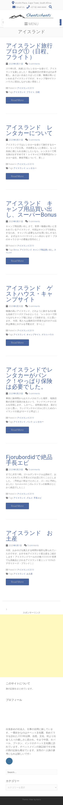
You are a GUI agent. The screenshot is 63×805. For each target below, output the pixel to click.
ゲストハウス (48, 334)
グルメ (30, 497)
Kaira (38, 799)
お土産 (30, 573)
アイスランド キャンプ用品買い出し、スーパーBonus (31, 209)
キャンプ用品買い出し (43, 249)
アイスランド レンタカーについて (29, 130)
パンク (30, 421)
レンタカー (32, 168)
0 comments (34, 63)
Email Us (20, 7)
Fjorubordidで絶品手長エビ (29, 460)
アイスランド (19, 92)
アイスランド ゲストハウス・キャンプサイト (29, 294)
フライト (31, 92)
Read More (17, 100)
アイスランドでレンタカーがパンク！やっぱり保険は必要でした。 (29, 378)
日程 (38, 92)
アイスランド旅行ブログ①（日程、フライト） (29, 51)
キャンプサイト (34, 334)
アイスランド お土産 (29, 536)
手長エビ (38, 497)
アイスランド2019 (25, 88)
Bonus (16, 249)
